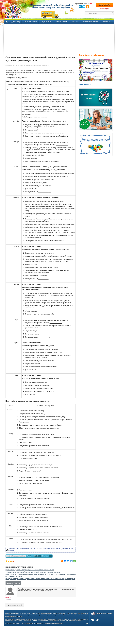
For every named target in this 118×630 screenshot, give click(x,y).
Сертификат (106, 22)
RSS (87, 6)
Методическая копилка (90, 22)
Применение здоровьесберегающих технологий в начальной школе (30, 570)
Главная (6, 22)
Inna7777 (8, 597)
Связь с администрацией (104, 613)
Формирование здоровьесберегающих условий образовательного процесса (33, 572)
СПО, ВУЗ (75, 22)
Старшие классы (61, 22)
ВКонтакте (80, 6)
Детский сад (16, 22)
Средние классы (46, 22)
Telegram (83, 6)
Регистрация (104, 8)
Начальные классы (30, 22)
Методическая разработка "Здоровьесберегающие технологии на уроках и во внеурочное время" (40, 579)
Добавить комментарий (15, 605)
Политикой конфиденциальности (54, 623)
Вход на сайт (104, 5)
